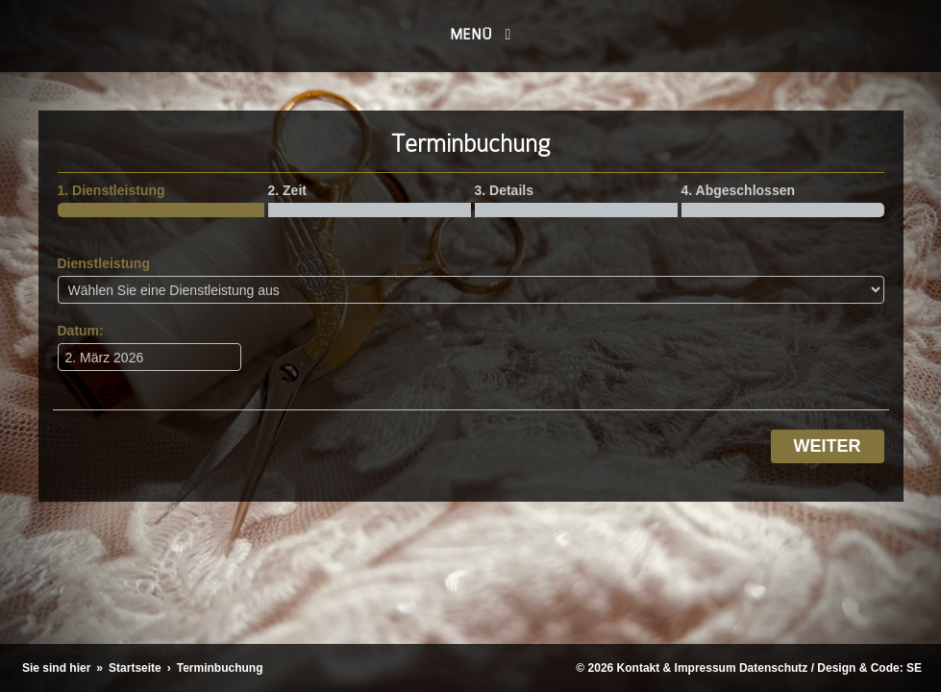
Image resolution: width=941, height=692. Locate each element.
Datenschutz (773, 668)
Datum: (81, 330)
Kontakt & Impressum (676, 668)
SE (914, 668)
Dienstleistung (104, 263)
